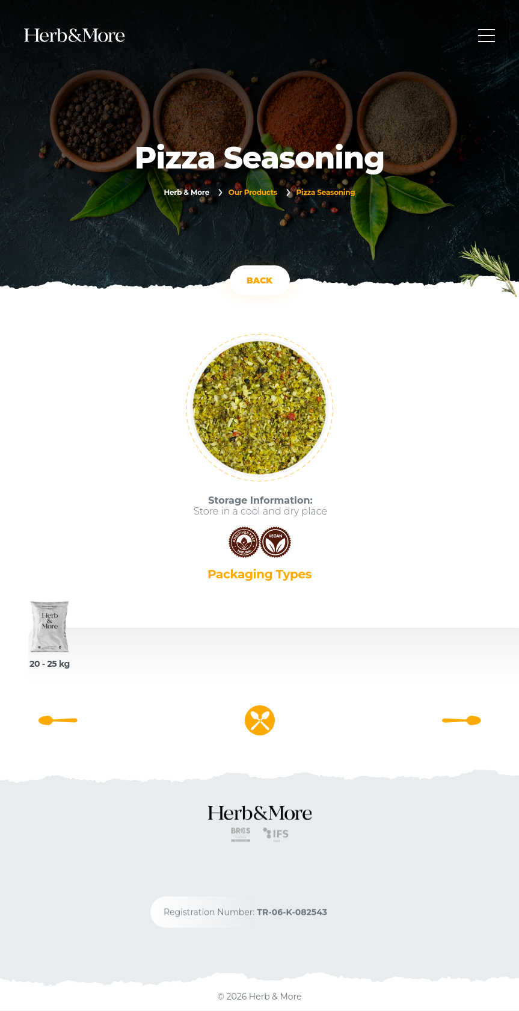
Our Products (253, 192)
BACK (259, 280)
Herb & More (186, 192)
